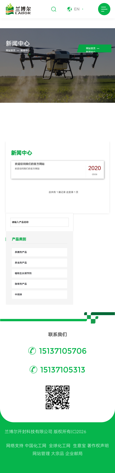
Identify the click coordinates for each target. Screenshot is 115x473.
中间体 (18, 294)
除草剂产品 (21, 284)
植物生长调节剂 (23, 273)
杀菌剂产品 (21, 252)
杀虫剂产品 (21, 262)
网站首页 (10, 50)
